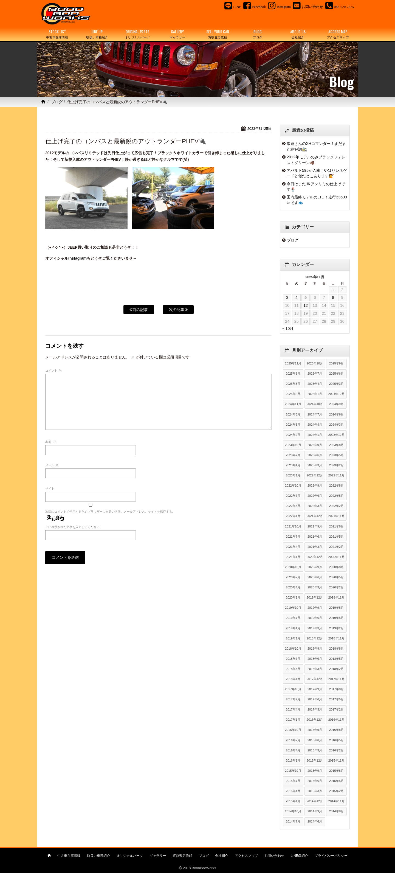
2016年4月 (293, 750)
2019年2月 (336, 628)
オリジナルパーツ (130, 856)
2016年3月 (314, 750)
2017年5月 (336, 699)
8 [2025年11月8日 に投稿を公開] (333, 297)
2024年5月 (293, 424)
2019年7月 (293, 617)
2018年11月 (336, 638)
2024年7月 (314, 414)
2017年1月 (293, 719)
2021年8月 (336, 526)
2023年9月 (314, 445)
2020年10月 (293, 567)
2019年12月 (315, 597)
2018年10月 (293, 648)
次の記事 (178, 309)
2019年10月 (293, 607)
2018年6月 (314, 658)
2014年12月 (315, 801)
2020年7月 (293, 577)
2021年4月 (293, 546)
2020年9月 (314, 567)
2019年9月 (314, 607)
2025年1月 (314, 393)
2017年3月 (314, 709)
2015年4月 (293, 791)
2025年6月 (336, 373)
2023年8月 (336, 445)
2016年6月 (314, 740)
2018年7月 (293, 658)
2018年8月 (336, 648)
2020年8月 (336, 567)
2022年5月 (336, 495)
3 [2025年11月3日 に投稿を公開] (287, 297)
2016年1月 (293, 760)
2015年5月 (336, 780)
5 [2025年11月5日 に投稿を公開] (305, 297)
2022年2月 (336, 505)
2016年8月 (336, 729)
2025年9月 (336, 363)
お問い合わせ (274, 856)
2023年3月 (314, 465)
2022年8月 (336, 485)
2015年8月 (336, 770)
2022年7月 (293, 495)
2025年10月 (315, 363)
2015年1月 (293, 801)
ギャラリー (157, 856)
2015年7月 (293, 780)
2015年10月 (293, 770)
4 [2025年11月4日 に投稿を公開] (296, 297)
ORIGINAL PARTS (137, 34)
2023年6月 (314, 455)
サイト (49, 488)
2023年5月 (336, 455)
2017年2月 (336, 709)
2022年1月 (293, 516)
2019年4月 (293, 628)
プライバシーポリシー (331, 856)
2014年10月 (293, 811)
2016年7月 (293, 740)
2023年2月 (336, 465)
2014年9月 (314, 811)
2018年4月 (293, 668)
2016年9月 (314, 729)
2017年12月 (315, 679)
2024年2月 (293, 434)
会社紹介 (221, 856)
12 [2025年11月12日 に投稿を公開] (305, 305)
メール (52, 465)
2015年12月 (315, 760)
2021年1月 (293, 556)
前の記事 (138, 309)
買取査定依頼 (182, 856)
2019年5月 (336, 617)
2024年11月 (293, 404)
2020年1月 (293, 597)
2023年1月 (293, 475)
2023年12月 (336, 434)
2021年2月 (336, 546)
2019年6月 (314, 617)
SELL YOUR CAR (217, 34)
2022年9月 (314, 485)
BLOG (257, 34)
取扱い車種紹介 (98, 856)
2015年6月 (314, 780)
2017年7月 (293, 699)
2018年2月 (336, 668)
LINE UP (97, 34)
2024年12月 (336, 393)
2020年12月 (315, 556)
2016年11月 (336, 719)
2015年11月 (336, 760)
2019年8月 (336, 607)
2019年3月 (314, 628)
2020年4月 (293, 587)
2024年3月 (336, 424)
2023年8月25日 (259, 129)
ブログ (57, 102)
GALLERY (177, 34)
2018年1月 (293, 679)
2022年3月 (314, 505)
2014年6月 (314, 821)
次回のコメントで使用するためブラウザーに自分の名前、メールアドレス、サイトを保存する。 (110, 511)
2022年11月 (336, 475)
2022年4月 (293, 505)
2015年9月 (314, 770)
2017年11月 (336, 679)
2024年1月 (314, 434)
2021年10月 (293, 526)
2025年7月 (314, 373)
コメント (53, 370)
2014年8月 (336, 811)
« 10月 (288, 328)
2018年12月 (315, 638)
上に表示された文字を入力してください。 (74, 527)
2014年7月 (293, 821)
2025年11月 (293, 363)
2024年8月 (293, 414)
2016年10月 (293, 729)
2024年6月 (336, 414)
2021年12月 (315, 516)
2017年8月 (336, 689)
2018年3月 (314, 668)
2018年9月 (314, 648)
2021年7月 (293, 536)
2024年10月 (315, 404)
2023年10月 (293, 445)
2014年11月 (336, 801)
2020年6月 (314, 577)
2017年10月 (293, 689)
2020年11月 (336, 556)
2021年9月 (314, 526)
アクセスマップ (246, 856)
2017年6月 (314, 699)
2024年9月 (336, 404)
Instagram (77, 258)
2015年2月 (336, 791)
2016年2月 (336, 750)
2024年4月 (314, 424)
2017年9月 (314, 689)
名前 (50, 441)
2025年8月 (293, 373)
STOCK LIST (57, 34)
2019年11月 (336, 597)
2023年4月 (293, 465)
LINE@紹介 (299, 856)
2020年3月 (314, 587)
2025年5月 (293, 383)
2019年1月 (293, 638)
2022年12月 (315, 475)
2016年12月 (315, 719)
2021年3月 (314, 546)
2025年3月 (336, 383)
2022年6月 (314, 495)
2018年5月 (336, 658)
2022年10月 (293, 485)
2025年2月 (293, 393)
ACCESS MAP (338, 34)
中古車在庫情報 (68, 856)
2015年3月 (314, 791)
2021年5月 (336, 536)
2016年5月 (336, 740)
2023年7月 (293, 455)
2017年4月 (293, 709)
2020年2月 (336, 587)
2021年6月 (314, 536)
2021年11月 (336, 516)
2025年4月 (314, 383)
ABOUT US (298, 34)
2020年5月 (336, 577)
